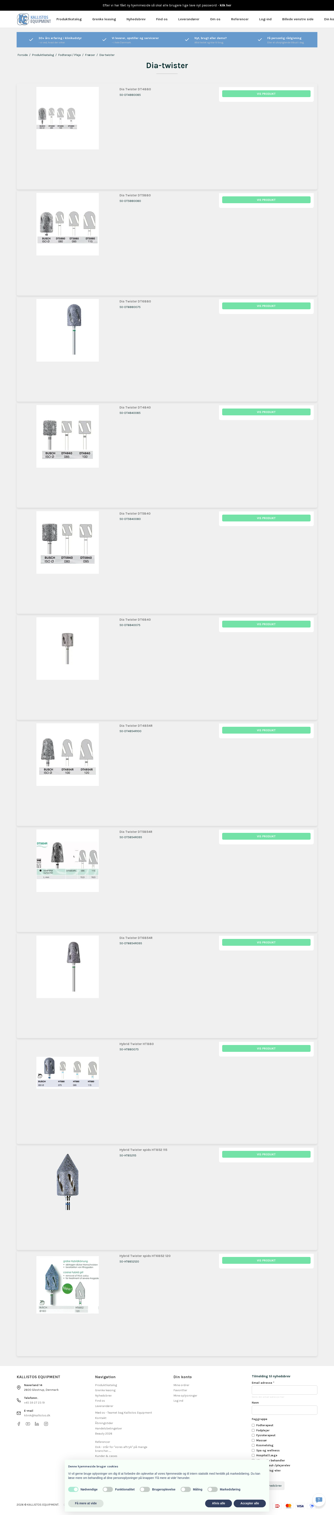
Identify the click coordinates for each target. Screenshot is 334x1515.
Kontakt (101, 1418)
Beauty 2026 (103, 1433)
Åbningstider (104, 1423)
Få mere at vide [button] (86, 1503)
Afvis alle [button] (218, 1503)
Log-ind (265, 19)
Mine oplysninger (185, 1395)
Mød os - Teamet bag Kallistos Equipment (123, 1412)
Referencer (240, 19)
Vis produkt (266, 94)
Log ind (178, 1401)
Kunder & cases (106, 1456)
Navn (255, 1402)
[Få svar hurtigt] (318, 1499)
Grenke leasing (104, 19)
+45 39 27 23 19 (34, 1402)
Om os (215, 19)
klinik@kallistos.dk (37, 1415)
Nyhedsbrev (136, 19)
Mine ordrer (181, 1385)
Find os (162, 19)
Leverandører (188, 19)
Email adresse (263, 1383)
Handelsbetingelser (108, 1428)
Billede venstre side (298, 19)
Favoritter (180, 1390)
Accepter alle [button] (249, 1503)
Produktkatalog (69, 19)
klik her (225, 5)
